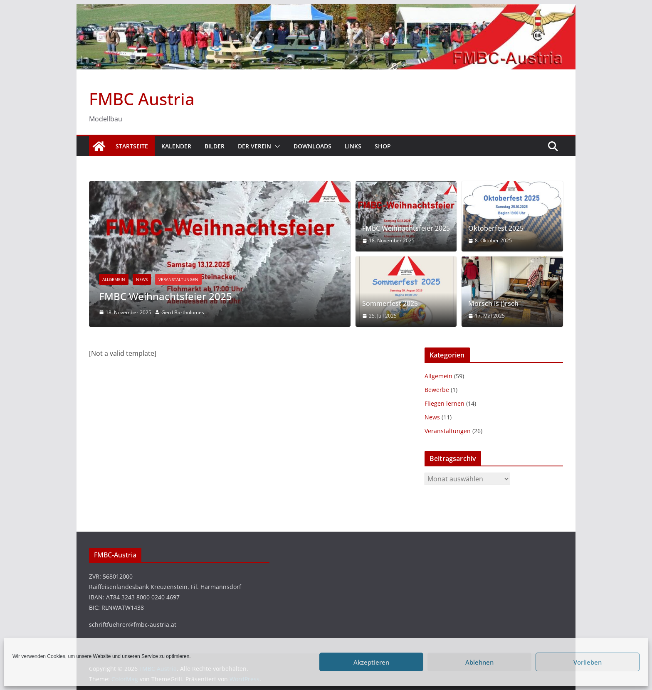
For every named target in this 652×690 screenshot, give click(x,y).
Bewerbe (437, 390)
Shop (383, 146)
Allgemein (113, 279)
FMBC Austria (142, 98)
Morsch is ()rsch (493, 303)
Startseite (132, 146)
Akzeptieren (371, 662)
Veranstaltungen (178, 279)
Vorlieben (587, 662)
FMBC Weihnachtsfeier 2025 (165, 296)
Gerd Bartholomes (182, 312)
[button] (275, 146)
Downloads (312, 146)
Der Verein (254, 146)
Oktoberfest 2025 (496, 228)
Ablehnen (479, 662)
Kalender (176, 146)
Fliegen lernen (444, 403)
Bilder (215, 146)
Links (353, 146)
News (142, 279)
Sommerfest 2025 (390, 303)
